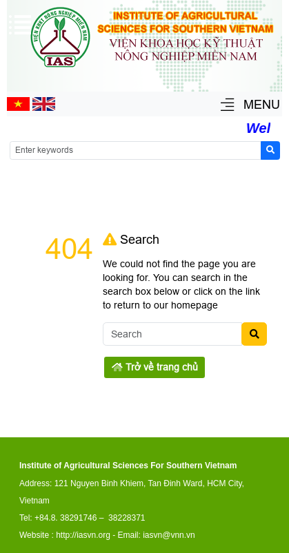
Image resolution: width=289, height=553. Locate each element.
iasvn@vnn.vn (169, 535)
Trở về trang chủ (155, 367)
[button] (227, 106)
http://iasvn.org (83, 535)
